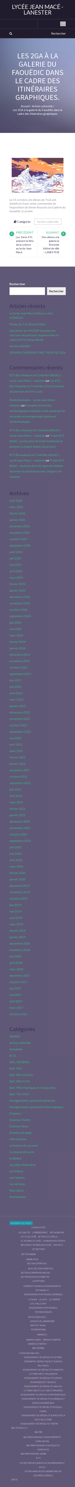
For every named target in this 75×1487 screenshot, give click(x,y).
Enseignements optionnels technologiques (36, 1107)
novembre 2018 (19, 950)
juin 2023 (15, 680)
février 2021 (17, 808)
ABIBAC (15, 1036)
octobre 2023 (18, 667)
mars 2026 (16, 507)
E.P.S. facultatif (38, 1303)
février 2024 (17, 641)
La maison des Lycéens (23, 1145)
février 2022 (17, 757)
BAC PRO (15, 1068)
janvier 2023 (17, 706)
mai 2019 (15, 911)
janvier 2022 (17, 763)
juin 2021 (15, 789)
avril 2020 (15, 860)
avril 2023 (15, 693)
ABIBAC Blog (32, 1259)
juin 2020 (15, 847)
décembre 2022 (19, 712)
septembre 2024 (20, 616)
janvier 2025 (17, 590)
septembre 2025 (20, 545)
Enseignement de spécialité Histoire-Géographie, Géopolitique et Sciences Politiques (43, 1361)
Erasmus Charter (20, 1119)
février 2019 (17, 930)
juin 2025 (15, 558)
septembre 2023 (20, 674)
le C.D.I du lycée (28, 1236)
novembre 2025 (19, 532)
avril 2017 (15, 1001)
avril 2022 (15, 744)
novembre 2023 (19, 661)
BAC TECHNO (19, 1094)
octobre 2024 (18, 609)
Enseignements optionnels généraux (32, 1100)
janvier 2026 (17, 519)
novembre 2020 (19, 828)
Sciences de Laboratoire (42, 1321)
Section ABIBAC (20, 346)
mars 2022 (16, 751)
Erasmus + (16, 1113)
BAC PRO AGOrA (21, 1075)
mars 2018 (16, 969)
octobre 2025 (18, 539)
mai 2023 (15, 686)
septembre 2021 (20, 783)
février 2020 (17, 873)
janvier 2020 (17, 879)
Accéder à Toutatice (21, 1223)
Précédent (25, 232)
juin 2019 (15, 905)
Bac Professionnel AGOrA (33, 1453)
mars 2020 (16, 866)
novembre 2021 (19, 770)
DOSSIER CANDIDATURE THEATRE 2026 (37, 352)
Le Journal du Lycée (21, 1152)
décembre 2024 (19, 597)
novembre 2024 (19, 603)
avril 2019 (15, 917)
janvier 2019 (17, 937)
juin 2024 (15, 622)
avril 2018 (15, 962)
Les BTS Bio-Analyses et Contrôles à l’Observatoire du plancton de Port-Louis (36, 386)
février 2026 (17, 513)
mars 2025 (16, 577)
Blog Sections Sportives (40, 1268)
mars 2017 (16, 1007)
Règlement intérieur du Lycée (36, 1244)
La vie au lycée (38, 1227)
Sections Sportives (37, 1263)
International (17, 1139)
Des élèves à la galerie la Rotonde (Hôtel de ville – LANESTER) (50, 244)
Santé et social (38, 1325)
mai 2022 (15, 738)
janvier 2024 (17, 648)
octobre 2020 (18, 834)
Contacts (58, 1244)
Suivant (52, 232)
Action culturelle (47, 221)
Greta (14, 1479)
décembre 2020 (19, 821)
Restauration (17, 1197)
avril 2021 (15, 795)
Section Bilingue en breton (35, 1276)
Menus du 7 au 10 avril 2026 (27, 324)
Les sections (17, 1184)
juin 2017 (15, 988)
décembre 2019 (19, 885)
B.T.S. (12, 1055)
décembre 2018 (19, 943)
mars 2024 (16, 635)
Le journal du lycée (31, 1240)
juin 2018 (15, 956)
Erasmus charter (52, 1339)
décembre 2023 (19, 654)
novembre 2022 (19, 718)
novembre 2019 (19, 892)
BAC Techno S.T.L (19, 1427)
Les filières (16, 1171)
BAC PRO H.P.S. (19, 1081)
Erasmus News (18, 1126)
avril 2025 (15, 571)
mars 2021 (16, 802)
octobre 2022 (18, 725)
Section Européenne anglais (35, 1272)
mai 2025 (15, 564)
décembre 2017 (19, 975)
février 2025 (17, 584)
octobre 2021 (18, 776)
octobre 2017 (18, 982)
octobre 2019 (18, 898)
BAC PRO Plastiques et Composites (32, 1087)
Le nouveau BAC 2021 (29, 1353)
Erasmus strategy (20, 1132)
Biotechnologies (37, 1317)
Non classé (16, 1190)
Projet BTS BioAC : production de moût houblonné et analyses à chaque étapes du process (36, 441)
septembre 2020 (20, 840)
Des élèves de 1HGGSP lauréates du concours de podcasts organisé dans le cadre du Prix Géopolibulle (33, 335)
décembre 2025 (19, 526)
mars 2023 (16, 699)
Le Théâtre (54, 1299)
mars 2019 (16, 924)
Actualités (16, 1049)
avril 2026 (15, 500)
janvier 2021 (17, 815)
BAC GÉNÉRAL (19, 1062)
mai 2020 (15, 853)
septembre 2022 (20, 731)
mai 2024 (15, 629)
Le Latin (43, 1299)
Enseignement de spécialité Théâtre (39, 1423)
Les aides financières (22, 1164)
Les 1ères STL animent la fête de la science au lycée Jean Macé (25, 244)
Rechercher (17, 284)
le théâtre (15, 1158)
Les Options (17, 1177)
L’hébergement (40, 1232)
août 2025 (16, 552)
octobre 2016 (18, 1014)
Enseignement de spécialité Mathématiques (43, 1394)
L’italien (32, 1299)
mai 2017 (15, 994)
